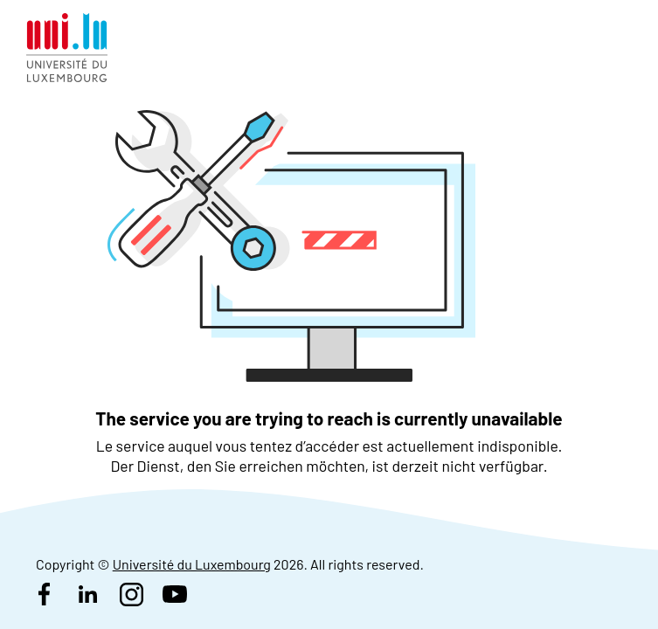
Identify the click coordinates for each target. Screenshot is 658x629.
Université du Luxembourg (192, 564)
